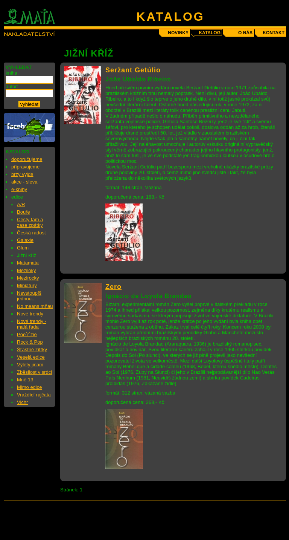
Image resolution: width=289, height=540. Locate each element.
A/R (21, 204)
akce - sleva (24, 182)
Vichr (22, 402)
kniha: (12, 73)
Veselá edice (31, 357)
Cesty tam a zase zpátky (30, 222)
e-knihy (19, 189)
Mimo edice (29, 387)
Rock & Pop (30, 342)
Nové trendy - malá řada (31, 324)
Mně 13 (25, 379)
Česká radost (31, 233)
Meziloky (26, 270)
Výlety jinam (30, 364)
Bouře (23, 212)
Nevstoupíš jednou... (29, 295)
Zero (113, 287)
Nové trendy (30, 314)
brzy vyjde (22, 174)
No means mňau (35, 306)
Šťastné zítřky (32, 349)
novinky (178, 32)
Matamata (28, 263)
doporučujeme (26, 159)
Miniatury (27, 285)
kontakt (273, 32)
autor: (12, 86)
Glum (23, 248)
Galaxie (25, 240)
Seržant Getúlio (133, 70)
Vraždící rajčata (34, 395)
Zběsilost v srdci (34, 372)
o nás (245, 32)
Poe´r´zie (27, 334)
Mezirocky (28, 278)
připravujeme (25, 167)
